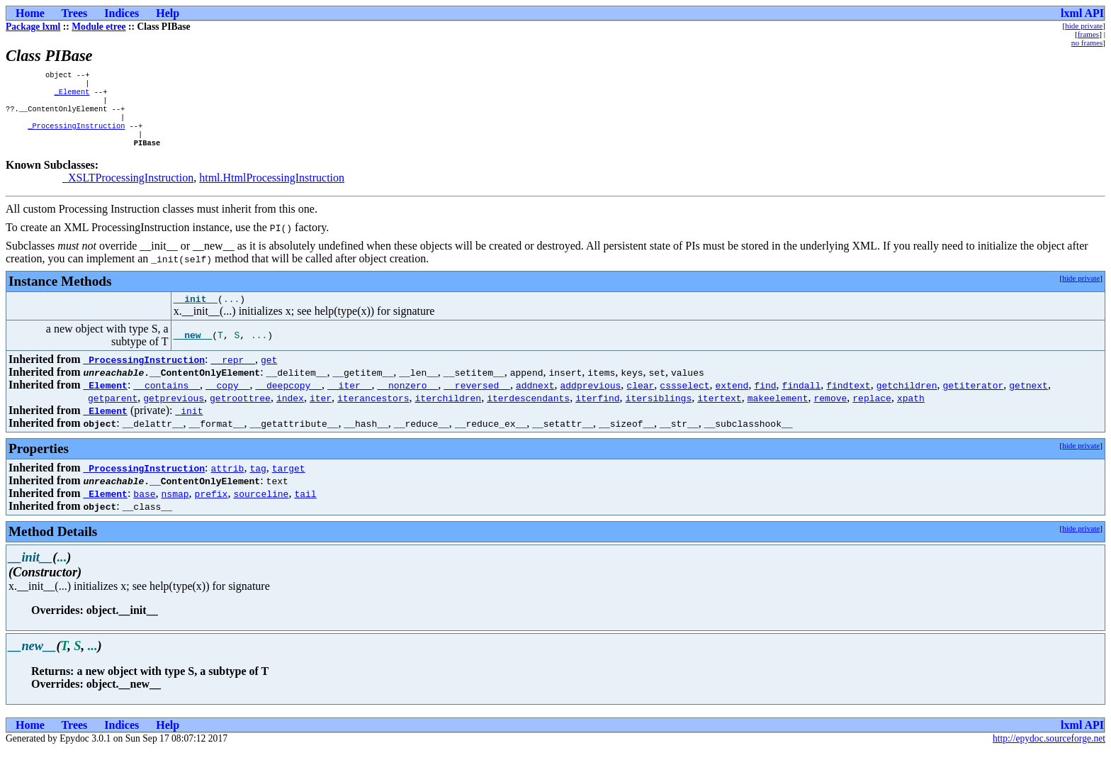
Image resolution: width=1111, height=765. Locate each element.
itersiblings (658, 412)
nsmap (175, 508)
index (290, 412)
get (269, 374)
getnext (1028, 399)
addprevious (590, 399)
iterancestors (373, 412)
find (765, 399)
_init (189, 425)
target (288, 482)
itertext (719, 412)
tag (257, 482)
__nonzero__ (407, 399)
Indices (121, 13)
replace (871, 412)
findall (801, 399)
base (144, 508)
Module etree (98, 26)
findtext (848, 399)
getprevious (173, 412)
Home (30, 13)
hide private (1083, 25)
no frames (1086, 42)
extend (731, 399)
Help (167, 13)
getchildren (906, 399)
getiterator (972, 399)
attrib (227, 482)
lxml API (1082, 13)
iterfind (597, 412)
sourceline (260, 508)
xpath (911, 412)
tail (305, 508)
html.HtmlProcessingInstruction (271, 190)
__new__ (193, 350)
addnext (535, 399)
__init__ (196, 313)
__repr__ (233, 374)
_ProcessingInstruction (76, 135)
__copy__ (227, 399)
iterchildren (447, 412)
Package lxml (33, 26)
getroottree (240, 412)
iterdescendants (528, 412)
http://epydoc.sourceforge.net (1049, 753)
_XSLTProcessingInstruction (127, 190)
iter (321, 412)
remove (830, 412)
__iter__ (349, 399)
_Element (72, 96)
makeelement (778, 412)
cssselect (684, 399)
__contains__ (166, 399)
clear (640, 399)
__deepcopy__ (288, 399)
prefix (211, 508)
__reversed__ (477, 399)
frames (1088, 34)
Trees (75, 13)
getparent (112, 412)
